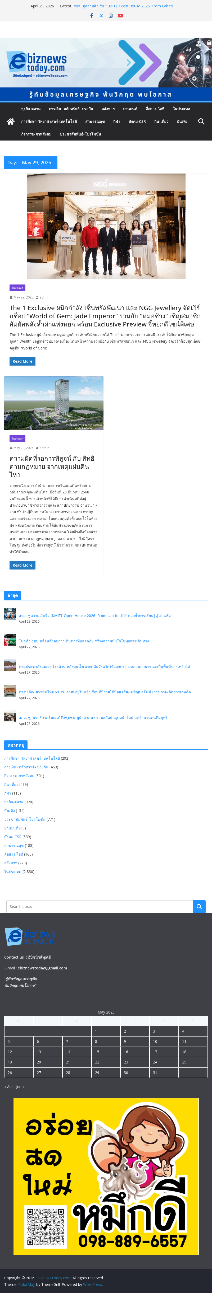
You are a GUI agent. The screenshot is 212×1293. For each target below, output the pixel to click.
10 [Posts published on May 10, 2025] (155, 1041)
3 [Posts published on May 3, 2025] (154, 1031)
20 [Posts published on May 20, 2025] (39, 1062)
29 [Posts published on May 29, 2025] (97, 1072)
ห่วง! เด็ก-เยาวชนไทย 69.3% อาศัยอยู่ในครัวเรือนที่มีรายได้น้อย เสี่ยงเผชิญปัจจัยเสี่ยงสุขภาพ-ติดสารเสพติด (105, 691)
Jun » (20, 1086)
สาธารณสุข (95, 121)
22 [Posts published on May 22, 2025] (97, 1062)
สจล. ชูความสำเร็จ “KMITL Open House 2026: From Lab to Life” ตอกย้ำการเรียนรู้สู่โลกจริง (123, 8)
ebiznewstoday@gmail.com (42, 967)
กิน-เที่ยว (161, 121)
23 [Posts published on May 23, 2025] (126, 1062)
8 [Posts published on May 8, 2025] (96, 1041)
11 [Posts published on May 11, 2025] (184, 1041)
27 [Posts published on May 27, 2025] (39, 1072)
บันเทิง (182, 121)
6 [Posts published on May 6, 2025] (38, 1041)
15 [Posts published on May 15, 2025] (97, 1051)
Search (199, 906)
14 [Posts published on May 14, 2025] (68, 1051)
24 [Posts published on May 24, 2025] (155, 1062)
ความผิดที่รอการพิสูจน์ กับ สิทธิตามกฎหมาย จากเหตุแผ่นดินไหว (52, 466)
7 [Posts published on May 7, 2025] (67, 1041)
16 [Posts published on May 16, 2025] (126, 1051)
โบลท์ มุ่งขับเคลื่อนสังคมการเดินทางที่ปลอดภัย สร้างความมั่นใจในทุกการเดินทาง (84, 640)
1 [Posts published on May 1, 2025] (96, 1031)
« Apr (8, 1086)
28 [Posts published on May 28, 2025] (68, 1072)
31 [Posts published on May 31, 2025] (155, 1072)
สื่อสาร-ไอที (155, 108)
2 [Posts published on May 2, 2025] (125, 1031)
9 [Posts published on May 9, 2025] (125, 1041)
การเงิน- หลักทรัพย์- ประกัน (71, 108)
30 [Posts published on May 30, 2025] (126, 1072)
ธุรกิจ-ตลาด (30, 108)
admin (44, 297)
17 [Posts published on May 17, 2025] (155, 1051)
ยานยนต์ (130, 108)
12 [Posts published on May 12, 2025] (10, 1051)
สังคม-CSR (137, 121)
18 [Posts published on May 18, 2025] (184, 1051)
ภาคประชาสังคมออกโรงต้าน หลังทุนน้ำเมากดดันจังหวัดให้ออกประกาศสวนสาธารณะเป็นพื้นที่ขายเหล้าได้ (104, 666)
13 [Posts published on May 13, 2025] (39, 1051)
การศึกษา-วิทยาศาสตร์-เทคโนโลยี (49, 121)
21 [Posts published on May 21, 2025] (68, 1062)
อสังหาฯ (108, 108)
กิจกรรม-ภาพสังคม (36, 134)
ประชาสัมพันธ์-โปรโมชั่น (80, 134)
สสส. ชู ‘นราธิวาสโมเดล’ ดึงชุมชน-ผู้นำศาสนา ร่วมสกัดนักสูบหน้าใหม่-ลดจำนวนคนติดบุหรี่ (93, 717)
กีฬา (116, 121)
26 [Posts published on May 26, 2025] (10, 1072)
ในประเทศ (181, 108)
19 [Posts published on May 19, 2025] (10, 1062)
